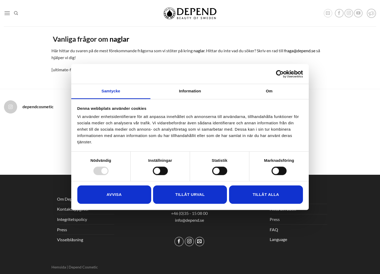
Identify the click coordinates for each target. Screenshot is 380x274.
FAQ (274, 229)
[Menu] (7, 13)
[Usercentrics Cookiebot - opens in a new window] (280, 74)
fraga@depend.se (299, 50)
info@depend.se (189, 220)
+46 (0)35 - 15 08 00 (189, 213)
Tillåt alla (266, 194)
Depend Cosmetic (83, 267)
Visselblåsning (70, 239)
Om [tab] (269, 91)
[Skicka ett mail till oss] (199, 241)
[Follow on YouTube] (358, 13)
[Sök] (16, 13)
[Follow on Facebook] (339, 13)
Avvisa (114, 194)
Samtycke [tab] (111, 91)
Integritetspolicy (72, 219)
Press (62, 229)
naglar (119, 39)
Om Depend (68, 198)
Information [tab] (190, 91)
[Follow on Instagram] (348, 13)
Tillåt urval (190, 194)
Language (278, 239)
